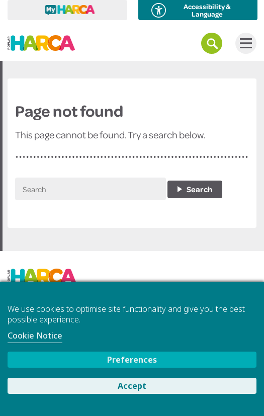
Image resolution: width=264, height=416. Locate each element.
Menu (243, 43)
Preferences (132, 359)
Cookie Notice (35, 335)
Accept (132, 385)
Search (199, 189)
